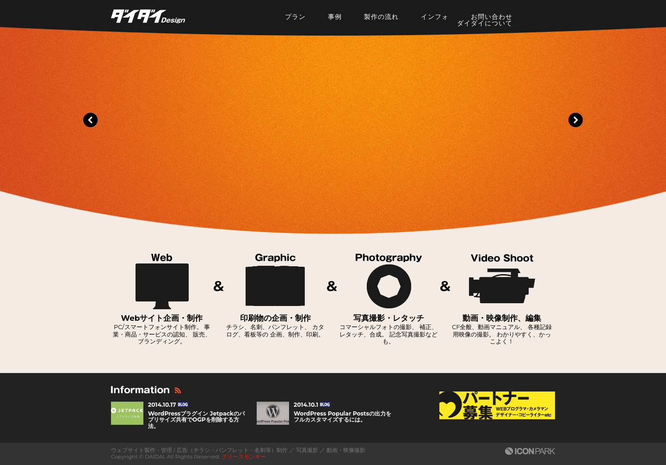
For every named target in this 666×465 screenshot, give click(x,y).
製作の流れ (381, 16)
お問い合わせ (491, 16)
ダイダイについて (484, 23)
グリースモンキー (244, 456)
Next (575, 120)
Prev (90, 120)
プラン (295, 16)
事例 (335, 16)
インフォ (435, 16)
